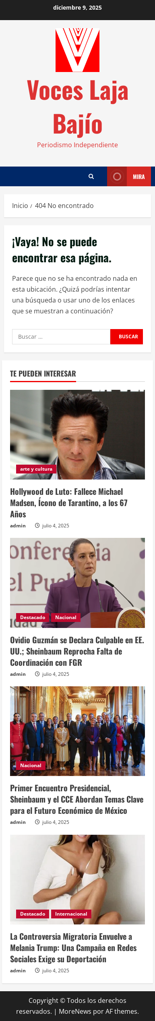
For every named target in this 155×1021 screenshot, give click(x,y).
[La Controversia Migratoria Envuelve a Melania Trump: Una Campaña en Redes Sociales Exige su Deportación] (77, 879)
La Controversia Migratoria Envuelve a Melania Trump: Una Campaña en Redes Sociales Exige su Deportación (73, 947)
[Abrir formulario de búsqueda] (91, 176)
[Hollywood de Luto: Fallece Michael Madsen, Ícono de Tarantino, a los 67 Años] (77, 435)
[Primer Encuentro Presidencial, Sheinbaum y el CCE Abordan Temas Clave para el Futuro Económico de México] (77, 731)
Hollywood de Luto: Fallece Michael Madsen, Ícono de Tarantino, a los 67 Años (69, 502)
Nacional (65, 617)
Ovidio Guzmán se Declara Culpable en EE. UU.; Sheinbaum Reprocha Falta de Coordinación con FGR (77, 651)
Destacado (32, 617)
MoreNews (75, 1011)
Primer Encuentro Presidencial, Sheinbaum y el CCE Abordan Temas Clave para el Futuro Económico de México (76, 799)
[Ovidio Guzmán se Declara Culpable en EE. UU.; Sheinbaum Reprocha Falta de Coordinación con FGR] (77, 583)
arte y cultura (36, 468)
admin (18, 525)
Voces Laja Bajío (78, 105)
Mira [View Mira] (126, 176)
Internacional (71, 913)
